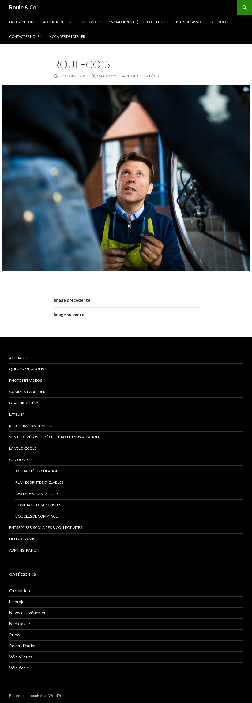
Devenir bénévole (26, 403)
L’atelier (16, 414)
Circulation (19, 590)
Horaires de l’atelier (67, 37)
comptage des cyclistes (38, 505)
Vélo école (19, 667)
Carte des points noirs (36, 493)
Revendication (23, 645)
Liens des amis (22, 539)
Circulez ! (18, 459)
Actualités (19, 357)
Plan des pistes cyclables (39, 482)
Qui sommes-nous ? (27, 369)
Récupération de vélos (31, 425)
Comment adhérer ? (28, 391)
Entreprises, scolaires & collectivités (45, 527)
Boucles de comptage (36, 516)
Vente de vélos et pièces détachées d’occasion (54, 437)
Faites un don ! (22, 22)
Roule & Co (22, 7)
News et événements (30, 612)
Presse (16, 634)
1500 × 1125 (107, 76)
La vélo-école (22, 448)
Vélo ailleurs (20, 656)
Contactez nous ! (25, 37)
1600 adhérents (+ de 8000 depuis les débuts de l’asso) (155, 22)
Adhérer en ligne (58, 22)
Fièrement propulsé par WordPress (38, 695)
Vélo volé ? (91, 22)
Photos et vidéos (142, 76)
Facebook (219, 22)
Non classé (19, 623)
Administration (24, 550)
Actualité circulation (37, 471)
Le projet (17, 601)
